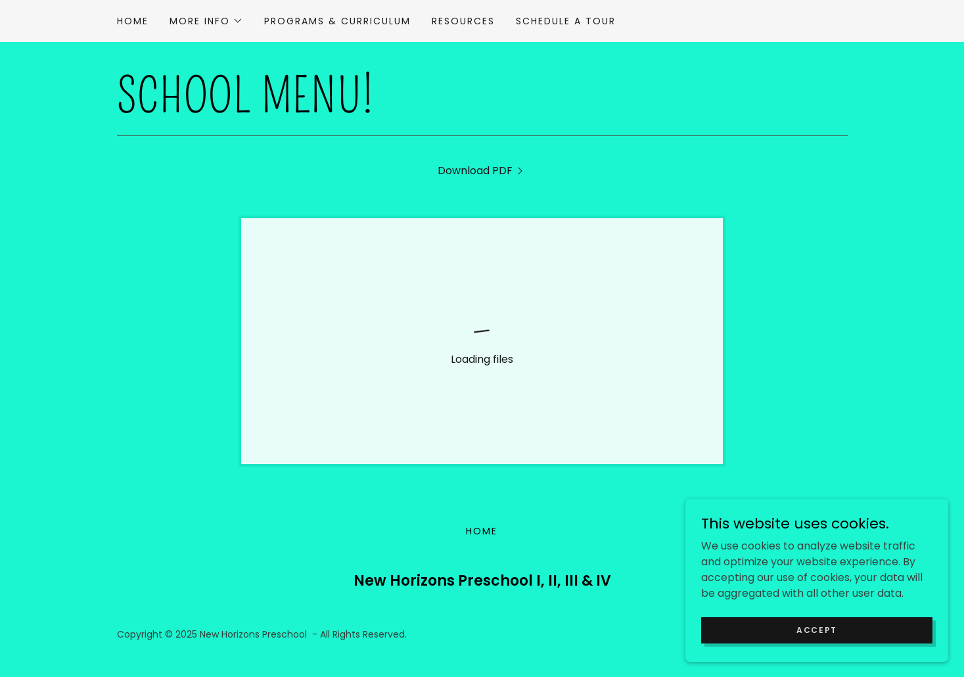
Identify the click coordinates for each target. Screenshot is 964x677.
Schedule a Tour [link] (566, 21)
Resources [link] (463, 21)
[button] (206, 21)
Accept (816, 629)
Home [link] (133, 21)
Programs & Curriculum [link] (337, 21)
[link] (482, 170)
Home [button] (481, 531)
